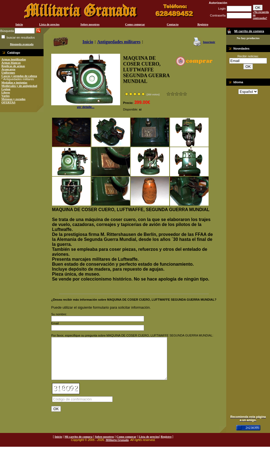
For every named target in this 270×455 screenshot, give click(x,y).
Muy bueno (181, 94)
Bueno (177, 94)
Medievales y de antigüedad (19, 85)
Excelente (185, 94)
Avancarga (8, 69)
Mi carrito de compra (78, 444)
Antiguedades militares (119, 41)
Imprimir (209, 42)
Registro (202, 24)
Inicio (19, 24)
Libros (5, 92)
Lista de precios (49, 24)
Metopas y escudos (13, 99)
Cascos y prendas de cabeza (19, 75)
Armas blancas (11, 62)
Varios (5, 95)
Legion (5, 89)
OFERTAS (8, 102)
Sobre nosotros (90, 24)
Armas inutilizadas (13, 59)
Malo (173, 94)
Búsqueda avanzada (21, 44)
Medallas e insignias (14, 82)
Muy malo (168, 94)
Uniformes (8, 72)
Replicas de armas (13, 66)
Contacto (173, 24)
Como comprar (135, 24)
